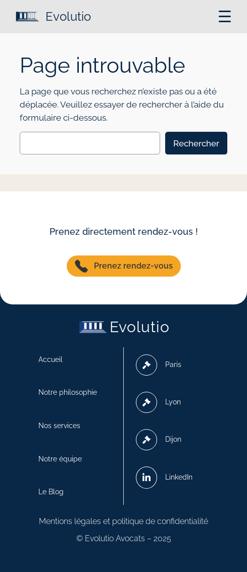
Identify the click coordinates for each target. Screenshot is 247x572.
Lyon (158, 402)
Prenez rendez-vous (124, 266)
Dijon (158, 439)
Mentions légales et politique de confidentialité (123, 521)
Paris (158, 365)
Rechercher (196, 143)
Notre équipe (60, 459)
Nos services (59, 426)
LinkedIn (164, 477)
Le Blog (51, 492)
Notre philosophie (67, 392)
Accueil (50, 359)
